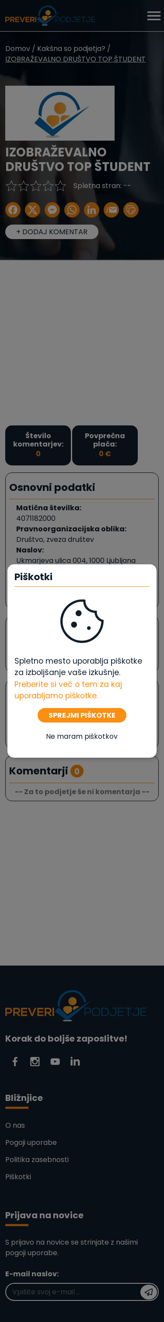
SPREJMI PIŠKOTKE (82, 715)
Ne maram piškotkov (82, 736)
